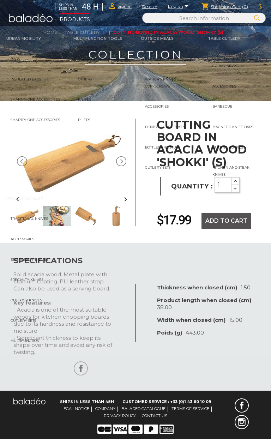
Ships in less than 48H (87, 401)
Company (105, 408)
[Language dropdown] (179, 6)
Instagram (241, 422)
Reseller (149, 6)
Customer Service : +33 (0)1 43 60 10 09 (166, 401)
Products (75, 19)
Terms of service (190, 408)
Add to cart (226, 220)
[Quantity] (223, 185)
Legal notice (75, 408)
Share (80, 368)
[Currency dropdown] (260, 6)
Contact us (154, 415)
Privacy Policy (120, 415)
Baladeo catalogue (143, 408)
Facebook (241, 405)
